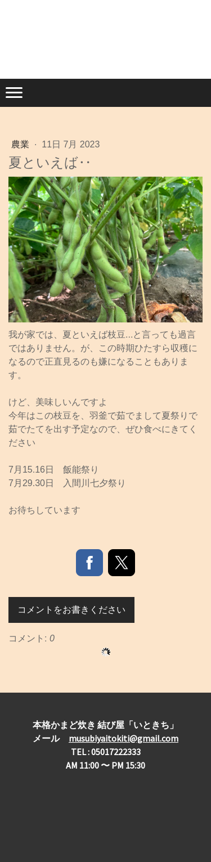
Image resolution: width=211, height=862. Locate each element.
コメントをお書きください (71, 609)
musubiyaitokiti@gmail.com (123, 738)
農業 (21, 144)
